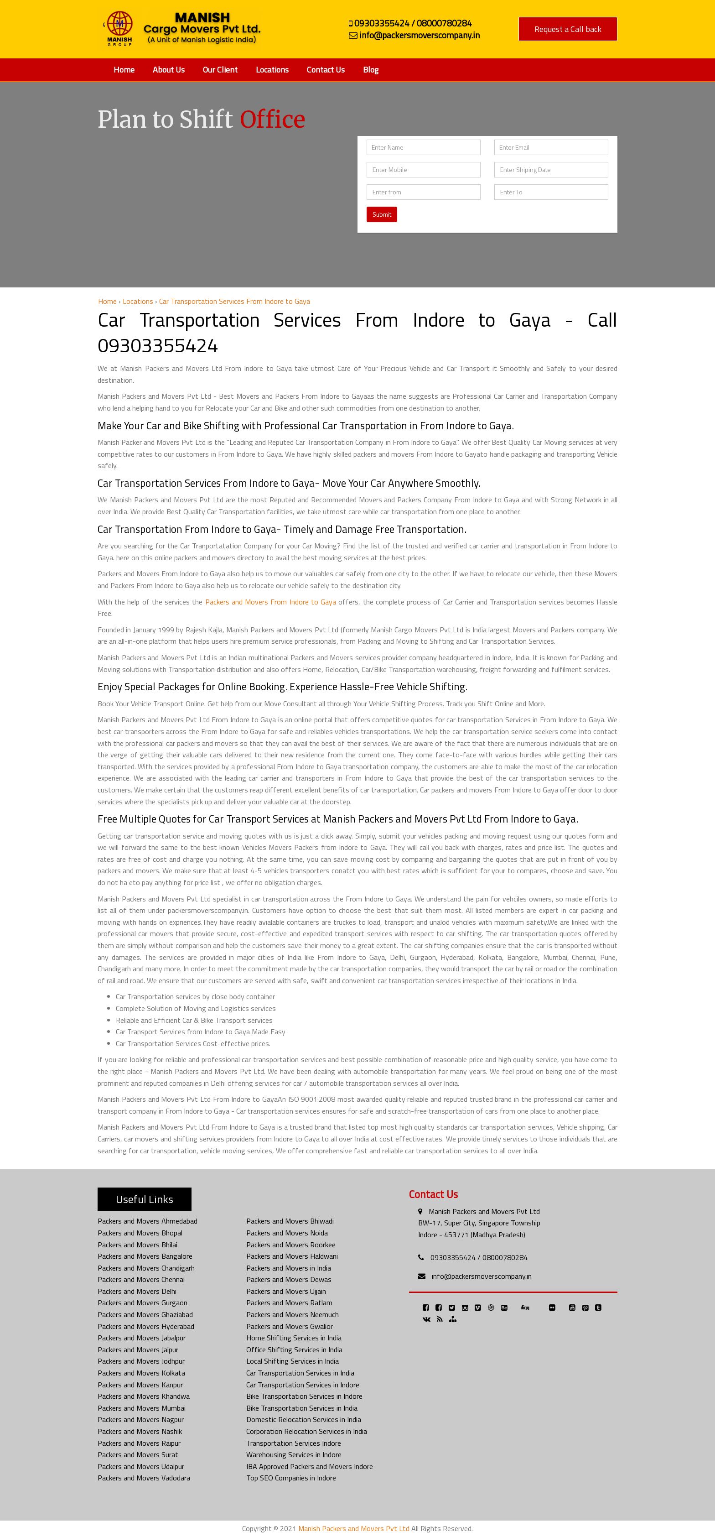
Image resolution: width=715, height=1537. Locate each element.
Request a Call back (567, 29)
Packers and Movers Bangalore (145, 1255)
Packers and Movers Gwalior (289, 1326)
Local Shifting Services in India (292, 1360)
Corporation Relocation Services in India (306, 1431)
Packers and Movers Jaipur (138, 1349)
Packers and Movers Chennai (141, 1279)
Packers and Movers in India (288, 1267)
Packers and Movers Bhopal (140, 1232)
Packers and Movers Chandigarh (146, 1267)
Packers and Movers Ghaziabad (145, 1314)
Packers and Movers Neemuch (292, 1314)
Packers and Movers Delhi (137, 1291)
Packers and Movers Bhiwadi (290, 1220)
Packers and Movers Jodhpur (141, 1360)
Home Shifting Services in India (294, 1337)
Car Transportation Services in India (300, 1372)
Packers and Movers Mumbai (142, 1407)
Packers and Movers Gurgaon (142, 1302)
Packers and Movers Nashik (140, 1431)
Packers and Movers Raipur (139, 1443)
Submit (382, 214)
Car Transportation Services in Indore (302, 1384)
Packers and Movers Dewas (289, 1279)
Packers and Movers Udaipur (141, 1466)
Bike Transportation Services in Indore (304, 1396)
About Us (169, 69)
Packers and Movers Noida (287, 1232)
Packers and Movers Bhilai (137, 1244)
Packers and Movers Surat (138, 1454)
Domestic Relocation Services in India (303, 1419)
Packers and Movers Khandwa (144, 1396)
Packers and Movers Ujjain (286, 1291)
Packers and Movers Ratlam (289, 1302)
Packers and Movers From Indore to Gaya (270, 601)
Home (124, 69)
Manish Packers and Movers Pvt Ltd (484, 1211)
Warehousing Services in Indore (294, 1454)
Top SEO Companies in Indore (291, 1477)
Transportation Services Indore (293, 1443)
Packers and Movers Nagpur (141, 1419)
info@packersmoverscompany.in (482, 1276)
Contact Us (326, 69)
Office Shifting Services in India (294, 1349)
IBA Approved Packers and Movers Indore (309, 1466)
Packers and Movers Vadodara (144, 1477)
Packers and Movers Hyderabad (146, 1326)
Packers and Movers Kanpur (140, 1384)
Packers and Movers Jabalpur (142, 1337)
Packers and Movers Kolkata (141, 1372)
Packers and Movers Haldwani (292, 1255)
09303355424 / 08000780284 (479, 1257)
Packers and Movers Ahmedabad (147, 1220)
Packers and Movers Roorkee (291, 1244)
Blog (370, 69)
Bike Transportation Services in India (302, 1407)
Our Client (220, 69)
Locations (272, 69)
